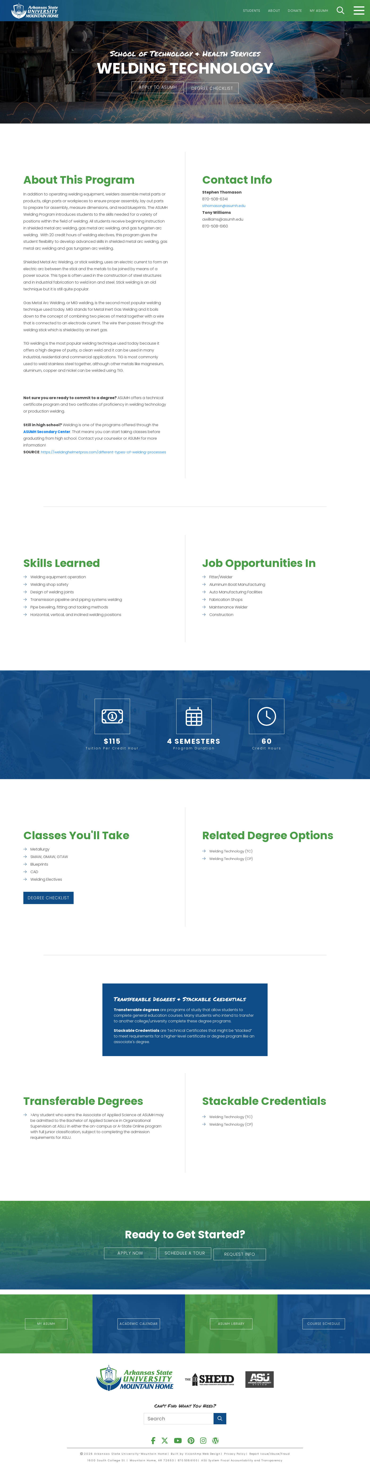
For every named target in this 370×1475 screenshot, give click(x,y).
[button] (153, 88)
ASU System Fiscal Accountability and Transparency (244, 1460)
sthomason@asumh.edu (225, 204)
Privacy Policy (234, 1454)
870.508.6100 (184, 1460)
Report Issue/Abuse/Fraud (272, 1454)
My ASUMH (319, 10)
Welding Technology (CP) (232, 864)
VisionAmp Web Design (199, 1454)
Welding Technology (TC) (232, 856)
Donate (295, 10)
